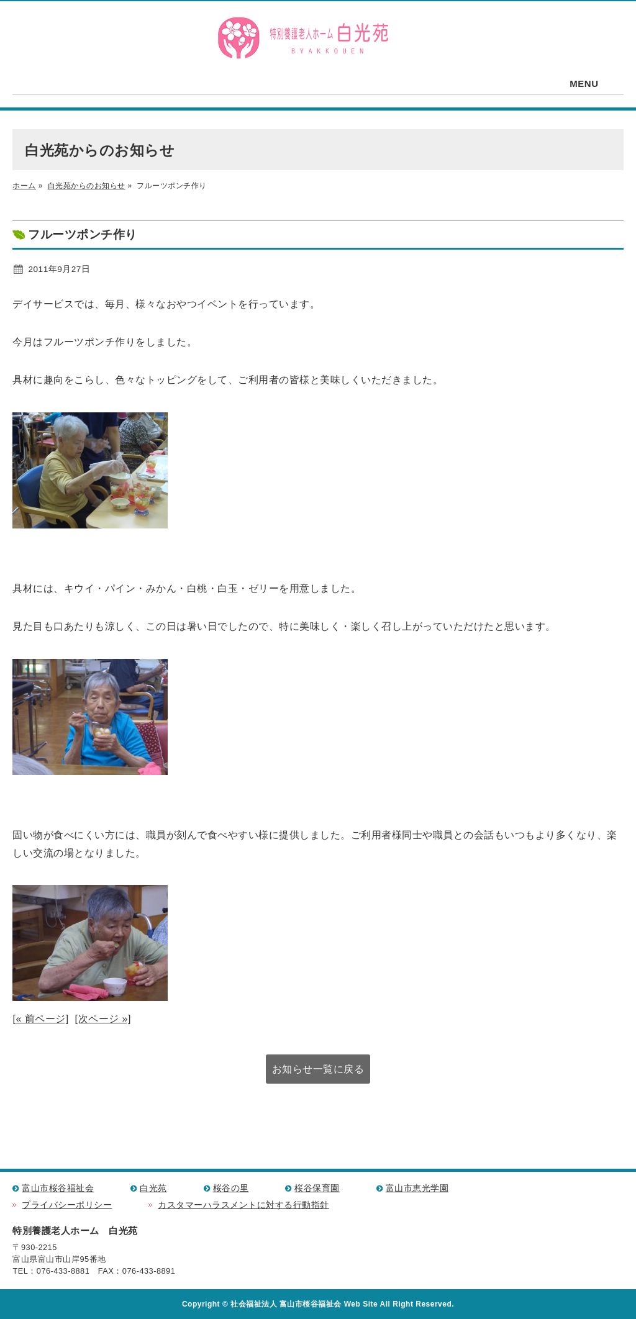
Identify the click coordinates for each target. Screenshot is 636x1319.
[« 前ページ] (40, 1018)
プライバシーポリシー (67, 1205)
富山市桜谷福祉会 (58, 1188)
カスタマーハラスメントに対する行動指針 (243, 1205)
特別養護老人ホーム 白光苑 (302, 38)
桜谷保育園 (317, 1188)
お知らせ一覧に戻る (318, 1069)
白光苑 (153, 1188)
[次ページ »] (103, 1018)
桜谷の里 (231, 1188)
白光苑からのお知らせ (86, 185)
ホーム (24, 185)
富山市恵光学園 (417, 1188)
